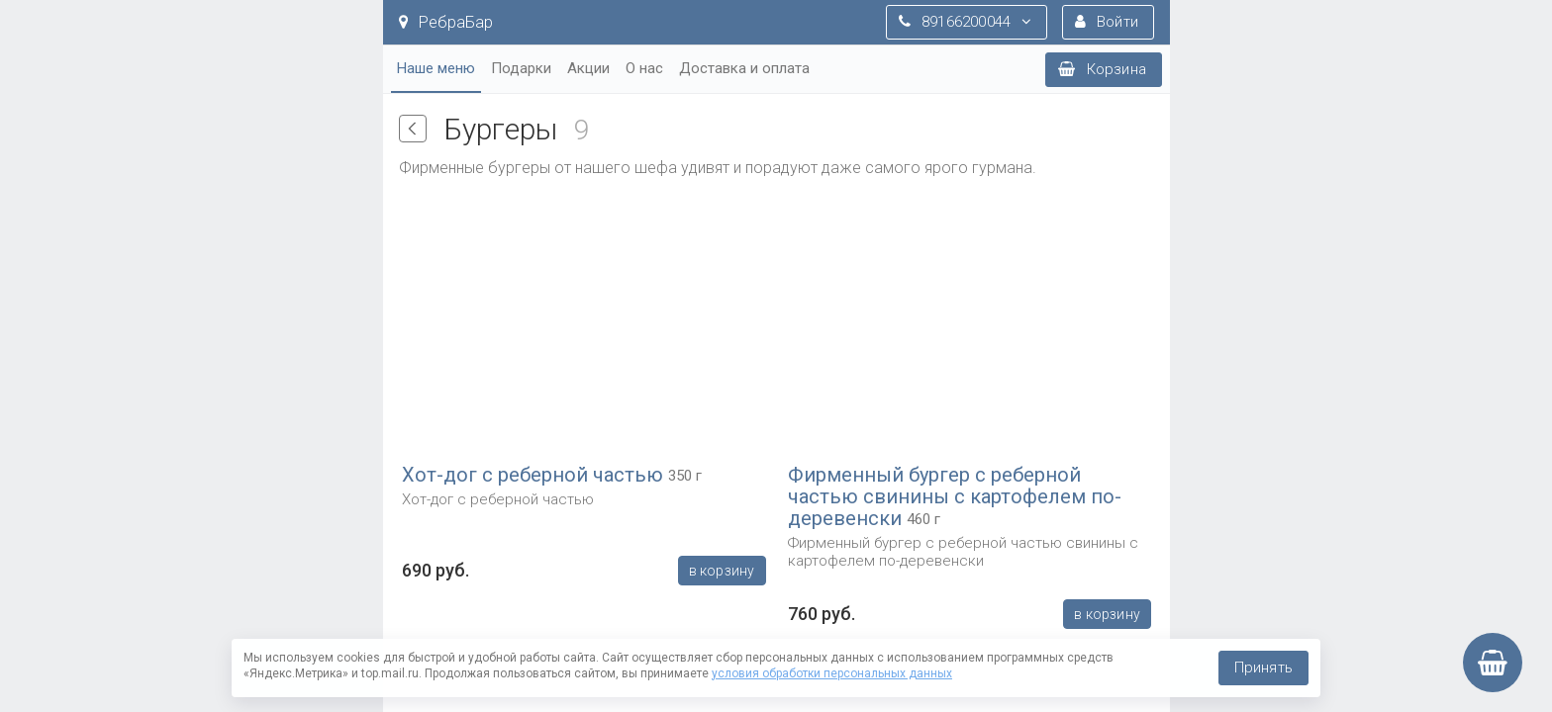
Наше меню (436, 68)
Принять (1263, 667)
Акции (588, 68)
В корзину (721, 570)
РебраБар (446, 22)
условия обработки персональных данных (832, 673)
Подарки (521, 68)
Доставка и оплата (744, 68)
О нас (644, 68)
